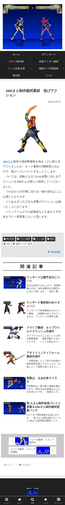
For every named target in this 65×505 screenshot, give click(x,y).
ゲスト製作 (23, 239)
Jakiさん (8, 161)
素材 (50, 239)
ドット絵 (38, 239)
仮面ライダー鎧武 (22, 244)
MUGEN (9, 239)
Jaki (7, 244)
